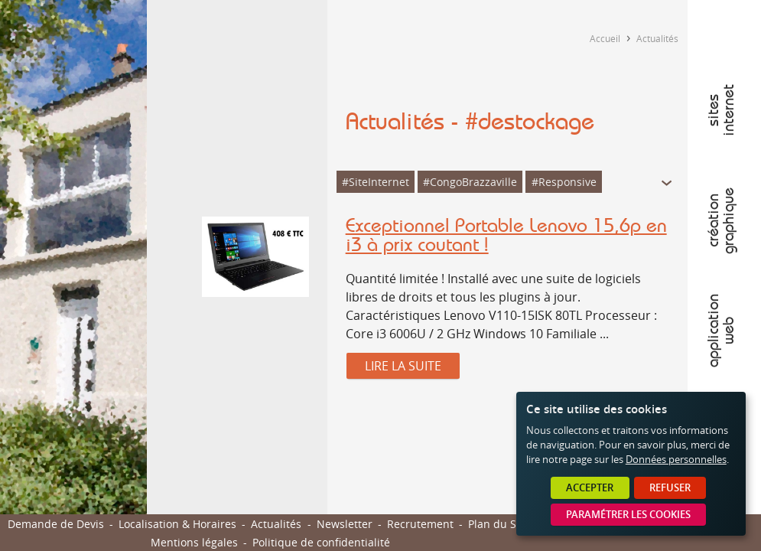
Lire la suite (403, 365)
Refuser (670, 487)
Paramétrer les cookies (628, 514)
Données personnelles (676, 459)
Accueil (605, 38)
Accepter (589, 487)
